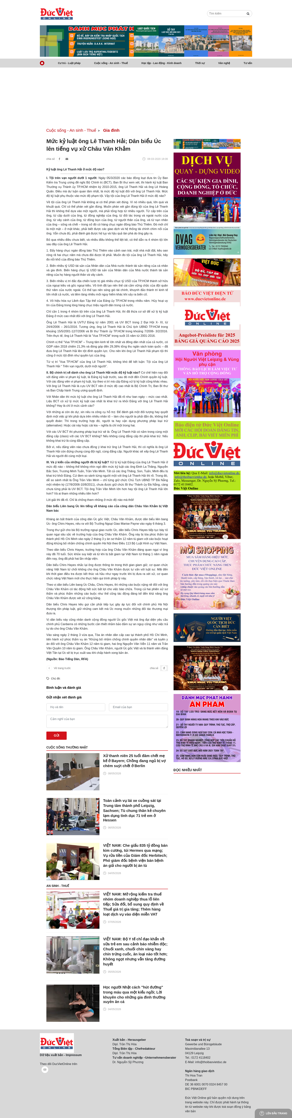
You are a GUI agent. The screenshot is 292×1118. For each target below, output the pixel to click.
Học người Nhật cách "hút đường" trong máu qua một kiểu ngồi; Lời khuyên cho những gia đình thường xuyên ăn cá (134, 994)
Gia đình (111, 130)
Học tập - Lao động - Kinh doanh (161, 63)
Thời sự (200, 63)
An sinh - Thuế (57, 885)
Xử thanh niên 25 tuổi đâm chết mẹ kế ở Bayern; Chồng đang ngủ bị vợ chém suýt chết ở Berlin (134, 761)
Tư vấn (248, 63)
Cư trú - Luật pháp (69, 63)
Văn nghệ (224, 63)
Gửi (56, 735)
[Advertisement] (146, 96)
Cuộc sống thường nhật (67, 747)
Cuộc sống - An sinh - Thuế (111, 63)
